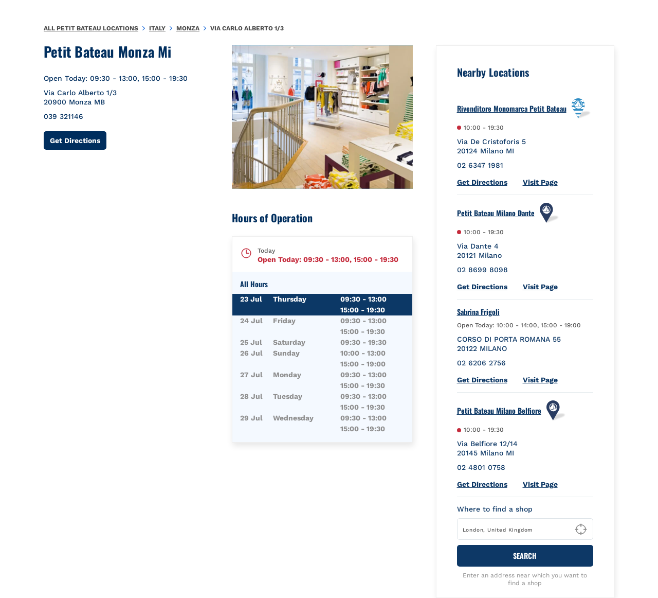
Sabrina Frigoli (478, 311)
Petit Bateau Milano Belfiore (499, 410)
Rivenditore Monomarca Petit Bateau (511, 108)
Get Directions (78, 140)
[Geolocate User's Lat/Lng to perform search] (581, 529)
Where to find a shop (495, 509)
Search (525, 555)
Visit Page (540, 182)
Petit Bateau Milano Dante (496, 213)
